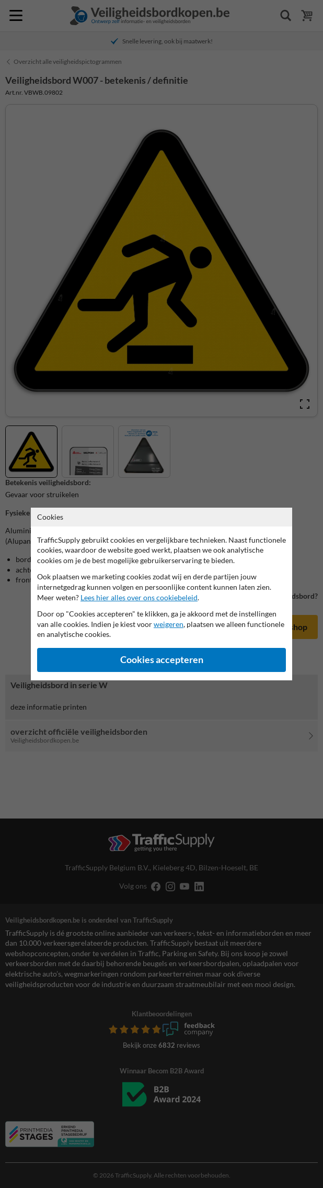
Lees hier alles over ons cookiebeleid (139, 597)
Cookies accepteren (161, 659)
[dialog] (161, 594)
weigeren (168, 624)
